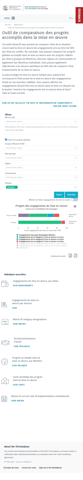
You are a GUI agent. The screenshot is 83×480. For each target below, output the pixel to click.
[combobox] (41, 122)
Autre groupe (10, 154)
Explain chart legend (65, 106)
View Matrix (19, 324)
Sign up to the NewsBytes (50, 468)
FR (71, 18)
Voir (14, 308)
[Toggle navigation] (9, 18)
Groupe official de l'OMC (15, 144)
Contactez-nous (29, 468)
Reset (59, 195)
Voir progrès (19, 365)
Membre (8, 183)
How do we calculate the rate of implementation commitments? (37, 103)
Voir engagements (23, 285)
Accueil (8, 25)
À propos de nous (11, 468)
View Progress (22, 346)
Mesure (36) (10, 117)
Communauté (10, 173)
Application (18, 25)
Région (8, 163)
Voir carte (19, 385)
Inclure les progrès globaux (18, 140)
